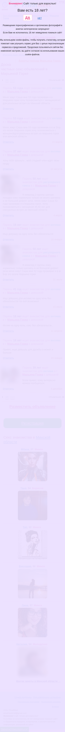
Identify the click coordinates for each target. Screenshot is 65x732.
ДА (27, 18)
